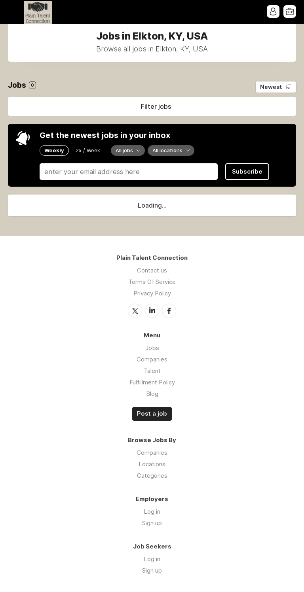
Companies (152, 359)
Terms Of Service (152, 282)
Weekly (54, 150)
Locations (152, 464)
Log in (152, 511)
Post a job (152, 413)
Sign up (152, 523)
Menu (14, 12)
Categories (152, 475)
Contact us (152, 270)
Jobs (152, 348)
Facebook (169, 311)
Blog (152, 393)
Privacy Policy (152, 293)
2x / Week (88, 150)
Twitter (135, 311)
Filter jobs (156, 106)
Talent (152, 370)
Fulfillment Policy (152, 382)
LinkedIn (152, 311)
